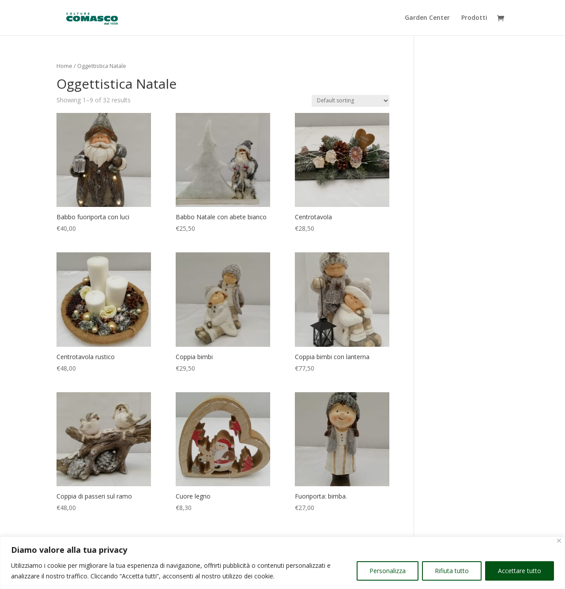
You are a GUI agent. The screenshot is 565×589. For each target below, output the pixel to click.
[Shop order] (350, 101)
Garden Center (427, 18)
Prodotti (474, 18)
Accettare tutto (519, 570)
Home (64, 66)
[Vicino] (559, 541)
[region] (282, 562)
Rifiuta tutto (452, 570)
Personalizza (387, 570)
